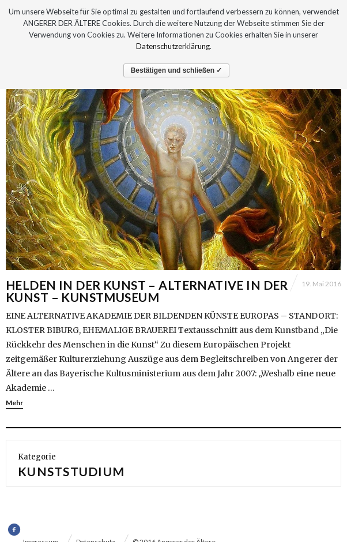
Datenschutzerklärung (173, 46)
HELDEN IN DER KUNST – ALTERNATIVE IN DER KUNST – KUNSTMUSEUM (147, 291)
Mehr (14, 402)
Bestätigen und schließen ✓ (176, 70)
